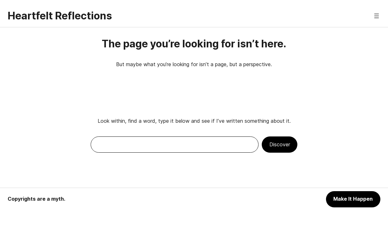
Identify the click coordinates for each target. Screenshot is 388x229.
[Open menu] (376, 16)
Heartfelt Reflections (60, 16)
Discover (279, 144)
